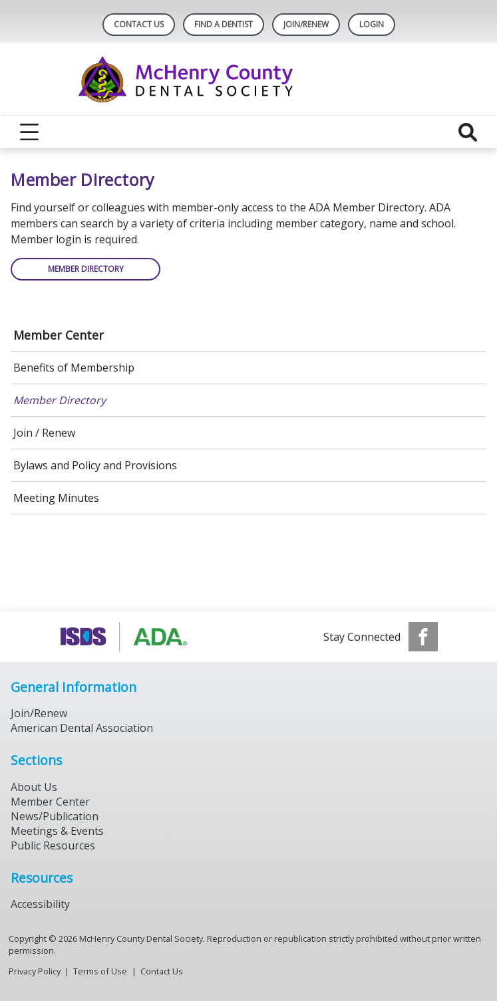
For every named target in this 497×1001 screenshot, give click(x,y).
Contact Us (139, 24)
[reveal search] (467, 132)
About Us (34, 787)
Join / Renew (44, 432)
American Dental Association (82, 728)
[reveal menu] (29, 132)
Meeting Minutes (56, 498)
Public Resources (53, 845)
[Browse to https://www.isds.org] (126, 636)
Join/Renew (306, 24)
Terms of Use (100, 971)
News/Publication (54, 816)
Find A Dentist (223, 24)
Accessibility (40, 904)
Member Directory (59, 400)
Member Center (58, 335)
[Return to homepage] (248, 79)
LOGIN (371, 24)
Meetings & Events (57, 831)
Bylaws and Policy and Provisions (95, 465)
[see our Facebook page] (423, 636)
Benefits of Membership (73, 367)
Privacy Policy (35, 971)
